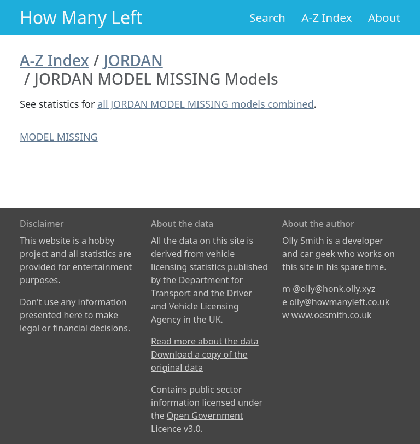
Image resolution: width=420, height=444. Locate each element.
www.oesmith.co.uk (331, 315)
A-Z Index (326, 17)
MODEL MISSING (59, 136)
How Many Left (81, 17)
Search (267, 17)
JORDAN (133, 60)
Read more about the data (205, 341)
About (384, 17)
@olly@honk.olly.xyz (334, 289)
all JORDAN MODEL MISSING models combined (205, 103)
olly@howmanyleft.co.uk (339, 302)
